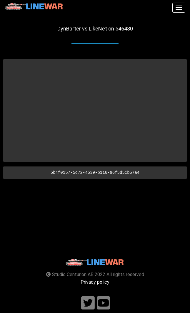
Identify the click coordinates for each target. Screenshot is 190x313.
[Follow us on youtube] (103, 303)
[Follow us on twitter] (88, 303)
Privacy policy (95, 282)
